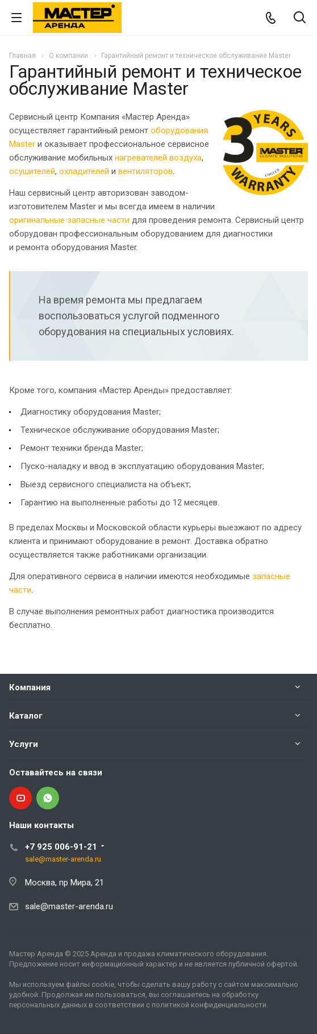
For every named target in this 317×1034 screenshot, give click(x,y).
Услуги (23, 744)
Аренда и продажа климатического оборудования (178, 953)
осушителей (32, 171)
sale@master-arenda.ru (63, 859)
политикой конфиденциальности (209, 1005)
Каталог (26, 716)
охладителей (84, 171)
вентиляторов (145, 171)
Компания (30, 687)
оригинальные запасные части (69, 220)
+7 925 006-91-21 (61, 847)
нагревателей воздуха (158, 158)
